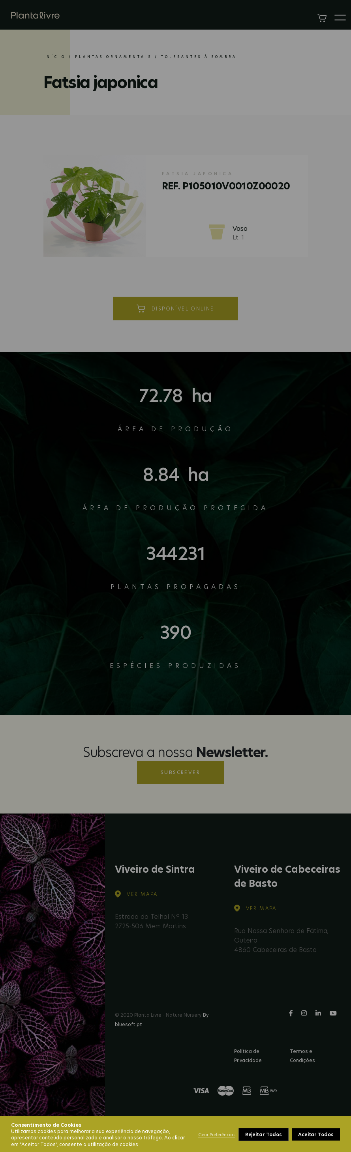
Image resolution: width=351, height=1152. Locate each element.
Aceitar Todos (316, 1134)
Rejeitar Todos (263, 1134)
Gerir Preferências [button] (216, 1134)
